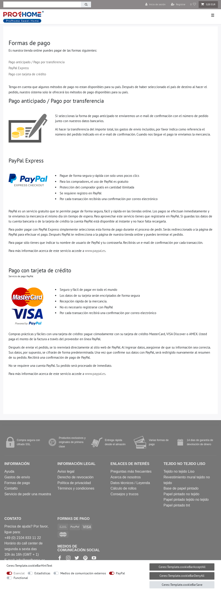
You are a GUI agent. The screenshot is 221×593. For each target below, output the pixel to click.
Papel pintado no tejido (181, 494)
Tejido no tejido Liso (179, 471)
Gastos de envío (17, 477)
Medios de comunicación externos (83, 573)
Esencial (19, 573)
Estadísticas (42, 573)
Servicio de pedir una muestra (27, 494)
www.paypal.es (95, 250)
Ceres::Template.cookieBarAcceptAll (182, 567)
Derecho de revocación (75, 477)
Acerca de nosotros (125, 477)
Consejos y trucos (124, 494)
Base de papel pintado (181, 488)
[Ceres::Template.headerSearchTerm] (42, 4)
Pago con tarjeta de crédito (27, 74)
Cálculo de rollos (123, 488)
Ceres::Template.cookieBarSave (182, 585)
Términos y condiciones (75, 488)
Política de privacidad (74, 483)
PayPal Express (19, 68)
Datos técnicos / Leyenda (130, 483)
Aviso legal (65, 471)
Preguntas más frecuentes (130, 471)
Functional (21, 578)
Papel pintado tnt (177, 505)
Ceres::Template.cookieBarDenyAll (182, 576)
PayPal (120, 573)
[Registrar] (178, 4)
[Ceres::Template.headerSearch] (86, 4)
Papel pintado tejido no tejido (186, 499)
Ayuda (9, 471)
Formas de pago (17, 483)
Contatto (11, 488)
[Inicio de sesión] (155, 4)
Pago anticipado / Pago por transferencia (37, 62)
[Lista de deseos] (193, 4)
